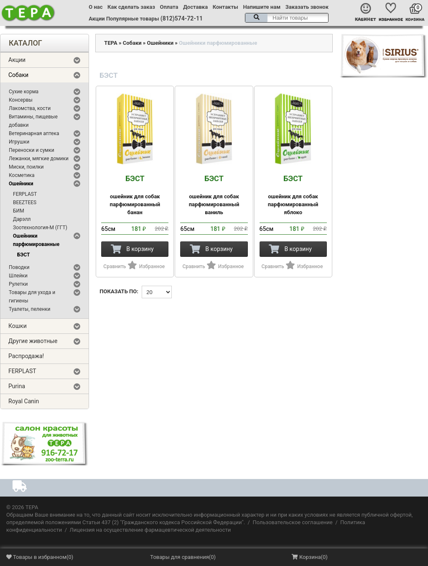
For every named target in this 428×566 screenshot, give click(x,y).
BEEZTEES (24, 202)
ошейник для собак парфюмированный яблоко (293, 194)
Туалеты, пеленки (29, 309)
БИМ (18, 211)
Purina (16, 386)
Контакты (225, 7)
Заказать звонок (307, 7)
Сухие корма (23, 92)
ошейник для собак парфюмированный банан (135, 194)
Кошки (17, 326)
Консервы (21, 100)
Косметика (22, 175)
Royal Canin (23, 401)
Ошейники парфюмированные (36, 240)
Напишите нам (261, 7)
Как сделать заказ (131, 7)
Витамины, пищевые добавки (33, 121)
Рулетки (18, 284)
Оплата (169, 7)
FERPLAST (25, 194)
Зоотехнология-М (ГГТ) (40, 227)
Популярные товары (132, 18)
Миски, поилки (26, 167)
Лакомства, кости (30, 108)
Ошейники (21, 184)
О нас (95, 7)
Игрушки (19, 142)
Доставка (195, 7)
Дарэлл (22, 219)
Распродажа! (26, 356)
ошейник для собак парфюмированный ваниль (214, 194)
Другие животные (33, 341)
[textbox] (286, 17)
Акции (96, 18)
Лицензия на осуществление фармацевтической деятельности (150, 530)
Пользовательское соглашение (292, 522)
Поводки (19, 267)
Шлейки (18, 276)
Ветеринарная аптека (34, 133)
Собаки (18, 75)
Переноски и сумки (31, 150)
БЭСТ (23, 255)
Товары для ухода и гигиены (32, 296)
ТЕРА (110, 43)
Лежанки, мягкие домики (39, 158)
